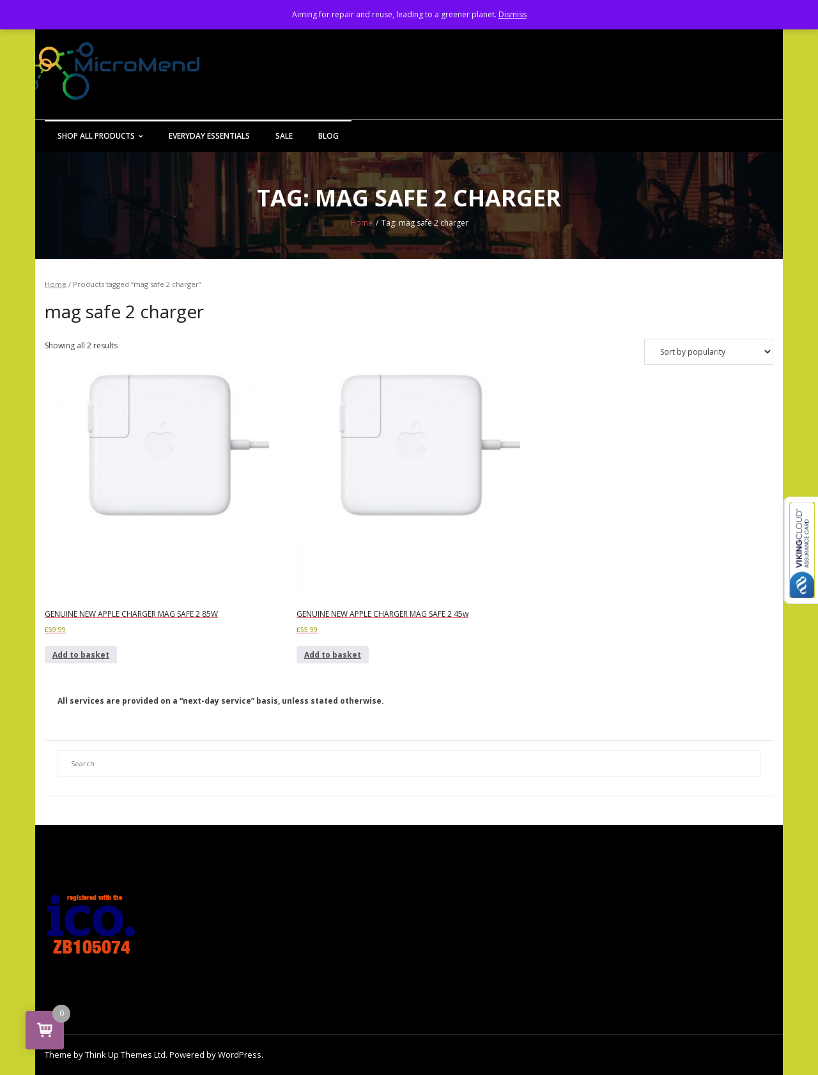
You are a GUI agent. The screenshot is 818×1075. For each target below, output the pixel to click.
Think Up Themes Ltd (125, 1054)
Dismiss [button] (512, 14)
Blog (328, 135)
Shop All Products (96, 135)
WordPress (239, 1054)
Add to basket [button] (80, 654)
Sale (284, 135)
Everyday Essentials (209, 135)
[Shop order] (708, 352)
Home (361, 222)
